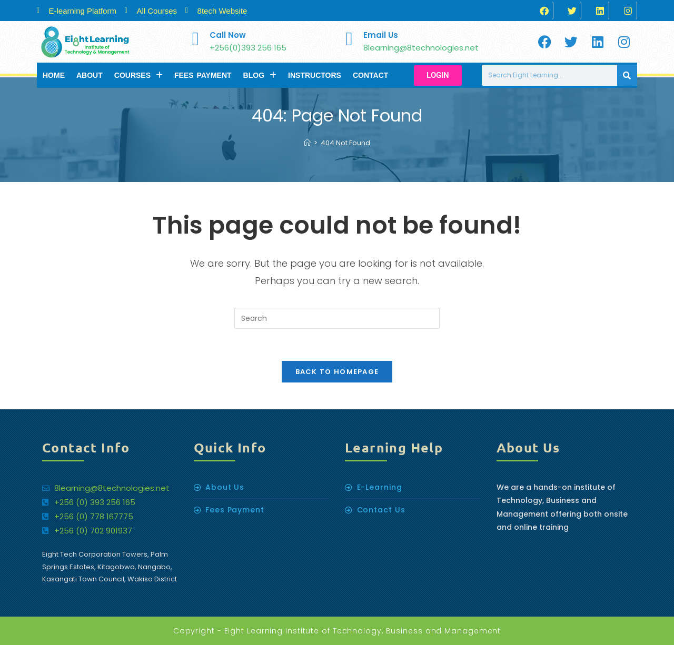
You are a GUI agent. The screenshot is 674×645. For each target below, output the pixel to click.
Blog (259, 75)
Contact (370, 75)
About (89, 75)
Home (54, 75)
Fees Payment (203, 75)
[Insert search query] (337, 318)
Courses (138, 75)
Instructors (314, 75)
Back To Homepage (337, 372)
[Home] (307, 143)
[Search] (627, 75)
